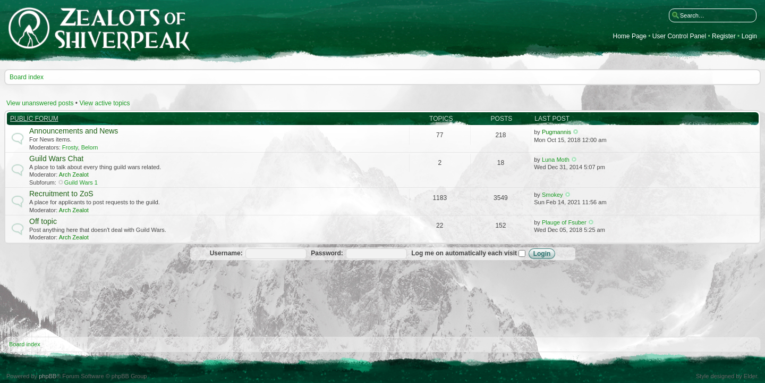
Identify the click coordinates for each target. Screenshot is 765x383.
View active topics (104, 103)
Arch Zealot (74, 174)
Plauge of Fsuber (564, 222)
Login (749, 36)
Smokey (552, 195)
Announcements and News (73, 131)
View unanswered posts (40, 103)
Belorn (89, 147)
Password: (327, 253)
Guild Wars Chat (56, 158)
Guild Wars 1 (81, 182)
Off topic (43, 221)
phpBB (47, 376)
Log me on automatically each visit (468, 253)
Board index (27, 77)
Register (724, 36)
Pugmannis (556, 132)
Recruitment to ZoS (61, 193)
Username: (226, 253)
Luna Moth (556, 159)
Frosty (70, 147)
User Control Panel (679, 36)
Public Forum (34, 118)
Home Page (630, 36)
